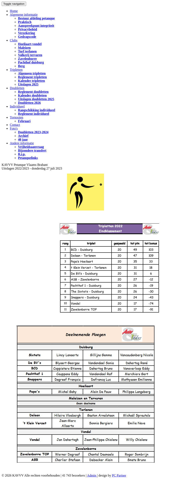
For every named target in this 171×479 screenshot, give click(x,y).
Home (14, 11)
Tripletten (16, 69)
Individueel (17, 106)
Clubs (13, 40)
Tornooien (16, 117)
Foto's (14, 128)
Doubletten (17, 88)
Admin (92, 475)
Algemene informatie (24, 14)
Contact (15, 124)
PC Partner (119, 475)
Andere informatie (22, 143)
